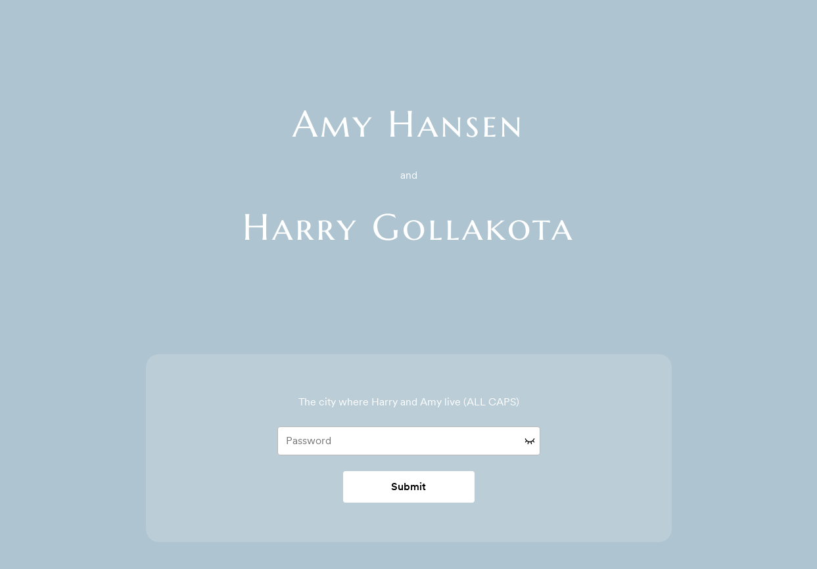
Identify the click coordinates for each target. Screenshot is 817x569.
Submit (408, 486)
